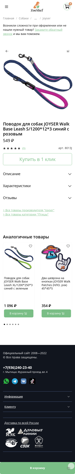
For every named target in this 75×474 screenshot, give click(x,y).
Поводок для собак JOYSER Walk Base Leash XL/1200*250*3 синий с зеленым (18, 283)
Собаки (24, 18)
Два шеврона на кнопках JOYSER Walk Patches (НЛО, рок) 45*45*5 (56, 283)
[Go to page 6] (18, 324)
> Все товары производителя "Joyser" (28, 210)
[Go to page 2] (7, 324)
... (35, 18)
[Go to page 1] (4, 324)
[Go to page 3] (10, 324)
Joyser (47, 18)
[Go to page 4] (12, 324)
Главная (8, 18)
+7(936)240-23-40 (17, 367)
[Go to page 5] (15, 324)
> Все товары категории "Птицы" (26, 214)
